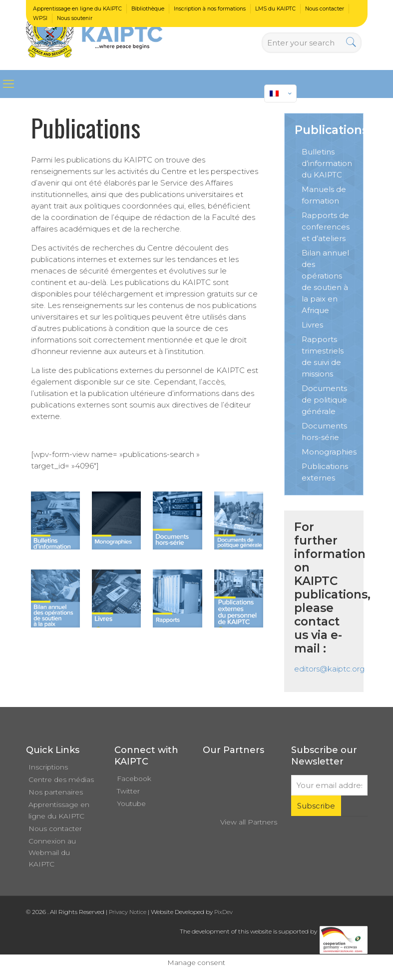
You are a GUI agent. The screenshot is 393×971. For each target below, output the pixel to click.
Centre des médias (61, 780)
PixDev (223, 912)
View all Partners (248, 822)
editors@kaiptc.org (329, 669)
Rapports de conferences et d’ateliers (326, 226)
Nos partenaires (55, 792)
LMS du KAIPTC (275, 9)
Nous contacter (324, 9)
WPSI (40, 18)
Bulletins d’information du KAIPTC (327, 163)
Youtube (131, 804)
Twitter (128, 791)
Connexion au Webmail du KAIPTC (52, 852)
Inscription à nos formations (210, 9)
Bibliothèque (147, 9)
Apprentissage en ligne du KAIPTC (77, 9)
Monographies (329, 451)
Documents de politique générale (324, 400)
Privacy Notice (127, 912)
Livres (312, 325)
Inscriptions (48, 767)
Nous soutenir (74, 18)
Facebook (134, 778)
